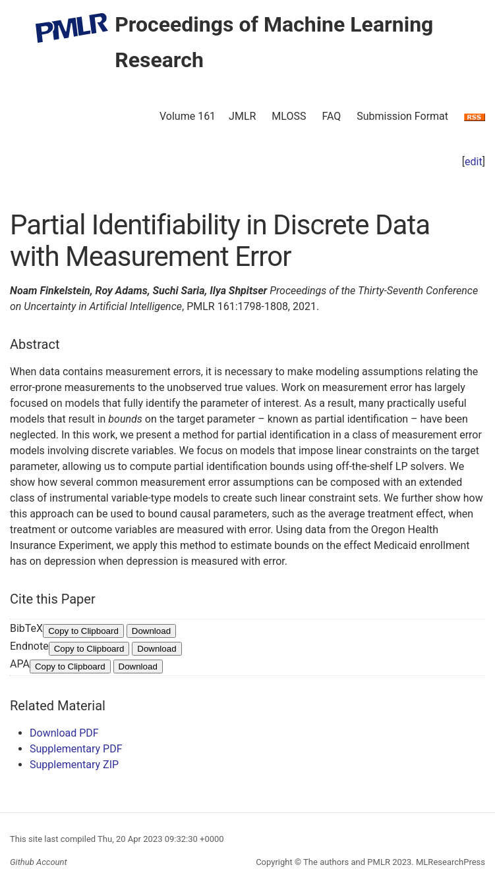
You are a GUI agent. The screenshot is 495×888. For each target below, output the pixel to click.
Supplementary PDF (76, 749)
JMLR (242, 116)
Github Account (38, 862)
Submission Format (402, 116)
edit (473, 161)
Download (151, 631)
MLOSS (289, 116)
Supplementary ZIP (74, 764)
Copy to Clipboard (83, 631)
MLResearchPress (449, 862)
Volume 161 (188, 116)
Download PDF (64, 733)
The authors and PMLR (346, 862)
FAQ (331, 116)
